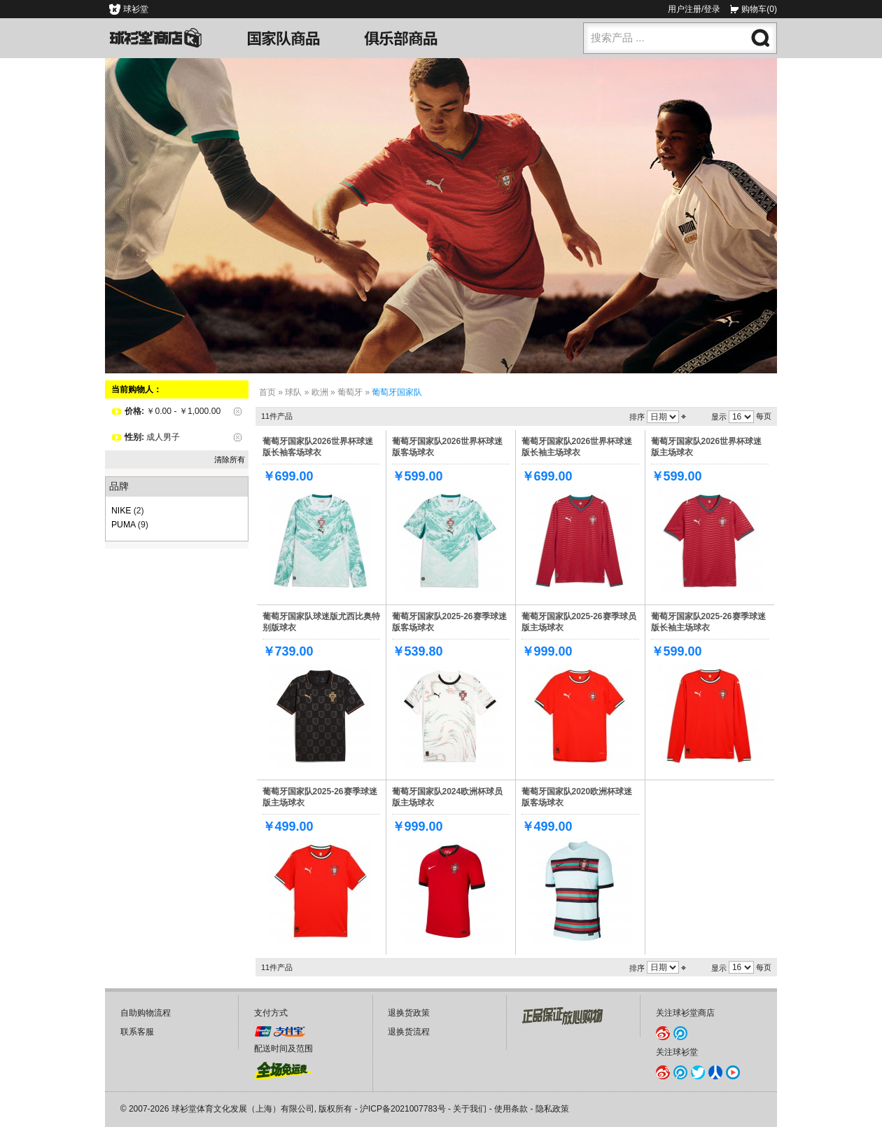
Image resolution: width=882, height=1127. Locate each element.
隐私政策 (552, 1109)
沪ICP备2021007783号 (403, 1109)
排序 (637, 417)
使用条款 (511, 1109)
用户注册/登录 (694, 9)
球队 (293, 392)
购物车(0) (759, 9)
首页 (267, 392)
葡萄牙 (350, 392)
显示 (719, 417)
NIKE (121, 511)
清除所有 (229, 459)
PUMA (123, 525)
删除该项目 (237, 411)
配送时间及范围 (283, 1048)
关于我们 (469, 1109)
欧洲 (320, 392)
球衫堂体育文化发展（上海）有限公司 (243, 1109)
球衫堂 (135, 9)
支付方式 (271, 1013)
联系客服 (137, 1032)
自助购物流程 (145, 1013)
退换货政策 (409, 1013)
